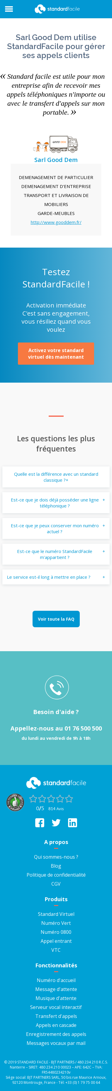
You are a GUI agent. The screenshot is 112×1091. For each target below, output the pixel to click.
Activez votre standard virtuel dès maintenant (56, 353)
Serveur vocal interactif (56, 1007)
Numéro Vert (56, 923)
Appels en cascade (56, 1025)
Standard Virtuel (56, 914)
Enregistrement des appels (56, 1034)
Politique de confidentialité (56, 875)
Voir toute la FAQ (56, 619)
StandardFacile (56, 9)
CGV (56, 884)
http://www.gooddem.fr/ (56, 222)
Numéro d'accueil (56, 980)
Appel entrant (56, 941)
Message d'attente (56, 989)
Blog (56, 866)
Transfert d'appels (56, 1016)
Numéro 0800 (56, 932)
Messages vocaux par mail (56, 1043)
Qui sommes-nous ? (56, 857)
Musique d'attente (56, 998)
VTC (56, 950)
